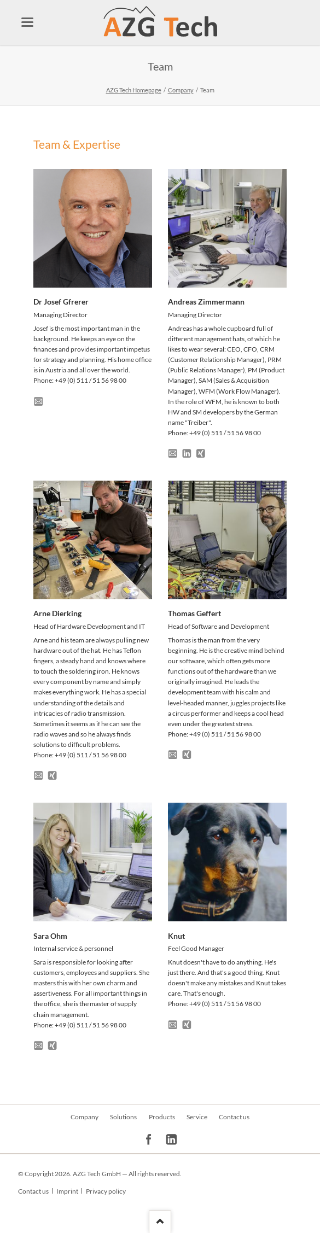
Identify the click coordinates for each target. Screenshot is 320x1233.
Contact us (234, 1117)
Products (162, 1117)
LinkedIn (188, 452)
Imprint (67, 1191)
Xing (202, 452)
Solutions (123, 1117)
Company (181, 90)
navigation (27, 22)
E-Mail (39, 400)
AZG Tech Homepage (133, 90)
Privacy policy (106, 1191)
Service (197, 1117)
